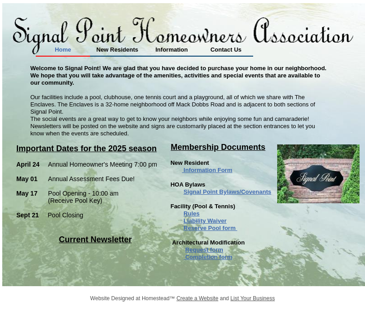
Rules (191, 213)
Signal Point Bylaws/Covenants (227, 191)
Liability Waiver (204, 220)
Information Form (207, 170)
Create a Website (198, 298)
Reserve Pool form (210, 228)
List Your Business (253, 298)
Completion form (207, 257)
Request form (204, 249)
